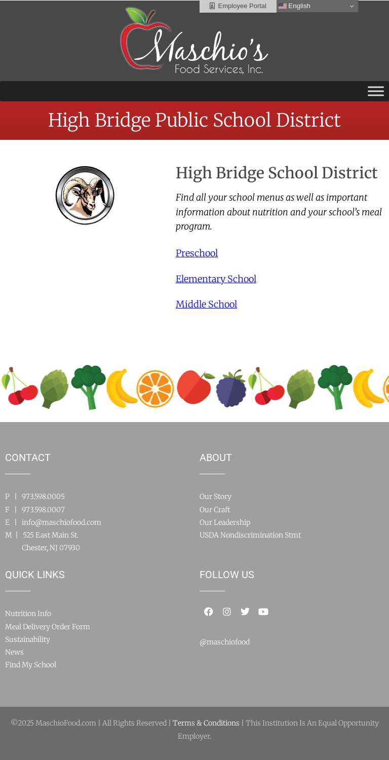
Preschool (197, 253)
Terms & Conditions (206, 723)
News (14, 652)
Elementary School (216, 279)
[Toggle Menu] (376, 91)
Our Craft (215, 509)
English (294, 6)
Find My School (30, 664)
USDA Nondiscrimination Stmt (250, 535)
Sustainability (27, 639)
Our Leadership (225, 522)
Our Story (215, 496)
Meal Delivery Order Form (47, 626)
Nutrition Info (28, 613)
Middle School (206, 304)
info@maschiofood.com (61, 522)
